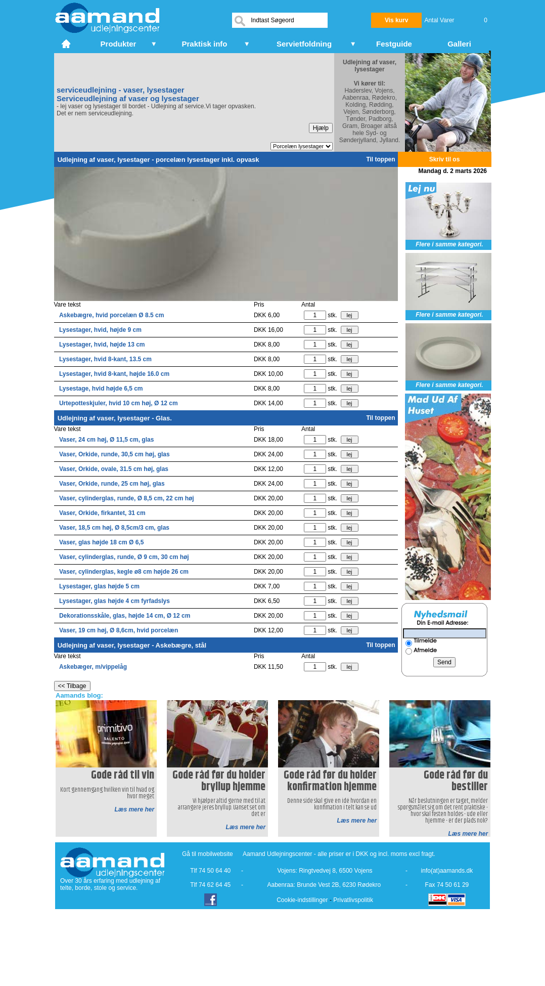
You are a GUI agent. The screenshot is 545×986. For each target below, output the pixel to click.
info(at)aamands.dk (447, 870)
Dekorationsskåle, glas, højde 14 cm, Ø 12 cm (124, 615)
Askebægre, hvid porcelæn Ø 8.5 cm (111, 315)
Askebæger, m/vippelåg (93, 666)
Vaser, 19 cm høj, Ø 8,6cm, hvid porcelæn (118, 630)
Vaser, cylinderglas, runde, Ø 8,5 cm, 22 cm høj (126, 498)
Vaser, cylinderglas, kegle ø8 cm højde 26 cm (124, 571)
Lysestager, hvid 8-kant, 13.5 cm (105, 359)
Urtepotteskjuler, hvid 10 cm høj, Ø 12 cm (118, 403)
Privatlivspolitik (353, 900)
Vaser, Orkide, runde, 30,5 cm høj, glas (114, 454)
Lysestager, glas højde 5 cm (99, 586)
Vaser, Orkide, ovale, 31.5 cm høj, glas (113, 469)
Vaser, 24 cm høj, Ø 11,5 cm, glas (106, 439)
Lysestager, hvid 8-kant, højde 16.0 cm (114, 373)
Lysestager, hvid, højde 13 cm (102, 344)
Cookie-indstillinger (302, 900)
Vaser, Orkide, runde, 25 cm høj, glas (112, 483)
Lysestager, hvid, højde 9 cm (100, 329)
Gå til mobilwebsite (207, 854)
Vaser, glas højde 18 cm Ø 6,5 (101, 542)
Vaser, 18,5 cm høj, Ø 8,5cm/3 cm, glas (114, 527)
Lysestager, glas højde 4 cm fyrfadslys (114, 601)
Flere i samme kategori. (449, 244)
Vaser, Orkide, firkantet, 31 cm (102, 513)
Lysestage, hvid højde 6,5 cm (101, 388)
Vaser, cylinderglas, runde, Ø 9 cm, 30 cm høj (124, 557)
